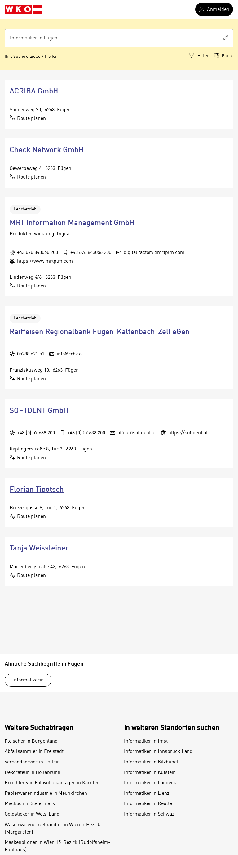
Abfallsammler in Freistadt (34, 751)
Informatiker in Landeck (150, 782)
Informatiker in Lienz (146, 793)
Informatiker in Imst (146, 741)
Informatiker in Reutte (148, 803)
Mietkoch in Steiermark (30, 803)
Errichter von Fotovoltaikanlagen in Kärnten (52, 782)
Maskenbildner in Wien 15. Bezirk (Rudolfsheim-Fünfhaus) (57, 846)
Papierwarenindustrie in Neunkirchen (46, 793)
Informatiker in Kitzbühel (151, 762)
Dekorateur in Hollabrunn (32, 772)
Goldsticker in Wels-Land (32, 814)
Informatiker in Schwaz (149, 814)
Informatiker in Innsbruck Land (158, 751)
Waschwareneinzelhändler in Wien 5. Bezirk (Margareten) (52, 828)
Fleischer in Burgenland (31, 741)
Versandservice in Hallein (32, 762)
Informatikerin (28, 680)
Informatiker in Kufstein (150, 772)
